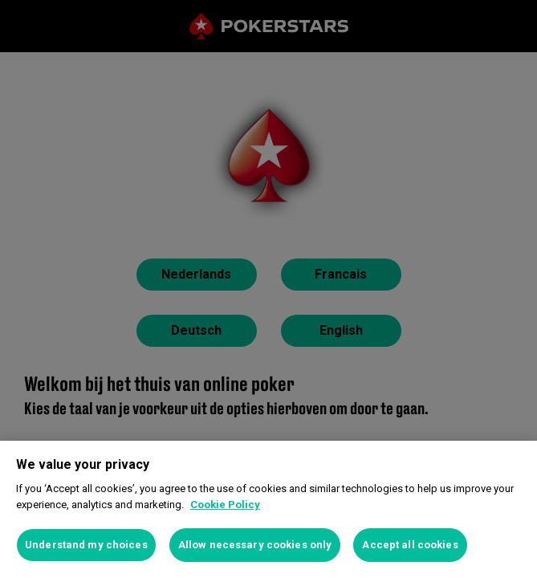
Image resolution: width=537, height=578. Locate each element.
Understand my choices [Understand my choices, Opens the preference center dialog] (86, 545)
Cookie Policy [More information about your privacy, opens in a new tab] (225, 505)
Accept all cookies (410, 545)
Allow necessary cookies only (255, 545)
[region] (268, 509)
